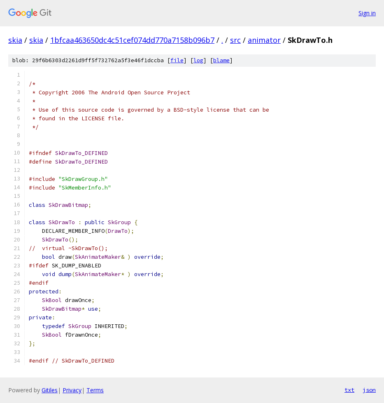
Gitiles (50, 390)
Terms (95, 390)
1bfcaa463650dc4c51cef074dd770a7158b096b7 (132, 40)
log (198, 60)
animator (264, 40)
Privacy (72, 390)
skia (15, 40)
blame (221, 60)
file (177, 60)
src (235, 40)
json (369, 390)
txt (349, 390)
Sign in (367, 13)
